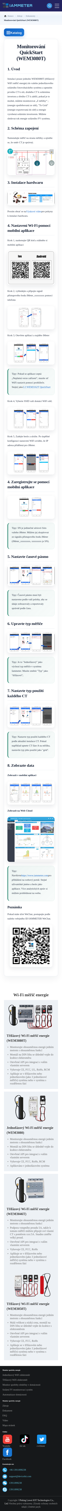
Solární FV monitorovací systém (17, 1390)
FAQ (4, 1415)
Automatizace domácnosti (14, 1394)
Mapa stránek (8, 1425)
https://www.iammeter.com (34, 875)
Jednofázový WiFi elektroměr (16, 1375)
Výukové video (33, 211)
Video (5, 1420)
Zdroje (5, 1406)
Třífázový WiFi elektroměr (14, 1380)
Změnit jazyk (34, 1507)
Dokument (7, 1410)
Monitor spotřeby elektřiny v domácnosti (21, 1385)
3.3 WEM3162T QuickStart (37, 387)
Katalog (14, 33)
